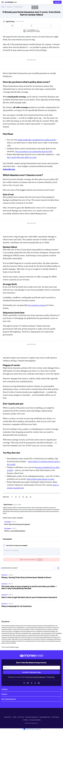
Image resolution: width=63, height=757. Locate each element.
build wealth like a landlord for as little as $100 (37, 139)
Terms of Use (30, 677)
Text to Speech (55, 717)
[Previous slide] (55, 568)
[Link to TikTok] (31, 683)
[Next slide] (58, 568)
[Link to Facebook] (28, 683)
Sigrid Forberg (10, 21)
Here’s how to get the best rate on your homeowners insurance (29, 597)
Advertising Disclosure (44, 717)
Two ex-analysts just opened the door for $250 (33, 151)
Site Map (25, 720)
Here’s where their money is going (40, 479)
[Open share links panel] (31, 25)
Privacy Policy (51, 677)
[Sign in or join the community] (57, 2)
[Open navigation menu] (2, 2)
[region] (31, 594)
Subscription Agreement (39, 677)
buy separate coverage (37, 305)
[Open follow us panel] (50, 25)
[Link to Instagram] (24, 683)
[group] (31, 594)
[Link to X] (35, 683)
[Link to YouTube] (39, 683)
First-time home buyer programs (17, 524)
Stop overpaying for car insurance (16, 606)
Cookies (14, 717)
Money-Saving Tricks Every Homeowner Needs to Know (26, 577)
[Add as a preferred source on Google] (31, 31)
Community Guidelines (35, 720)
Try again (39, 559)
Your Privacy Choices (31, 729)
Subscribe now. (9, 169)
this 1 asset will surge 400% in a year (22, 157)
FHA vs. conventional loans (14, 531)
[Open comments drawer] (12, 25)
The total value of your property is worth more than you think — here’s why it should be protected (29, 587)
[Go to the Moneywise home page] (11, 2)
